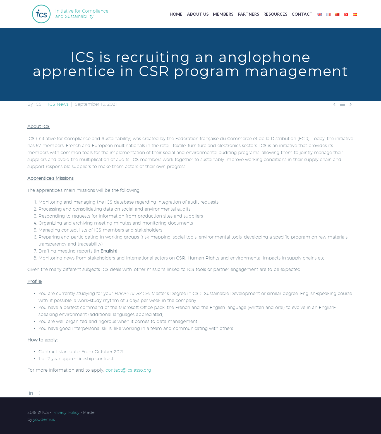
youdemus (44, 419)
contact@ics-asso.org (128, 370)
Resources (275, 13)
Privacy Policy (65, 412)
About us (198, 13)
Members (223, 13)
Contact (302, 13)
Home (176, 13)
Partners (248, 13)
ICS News (58, 104)
